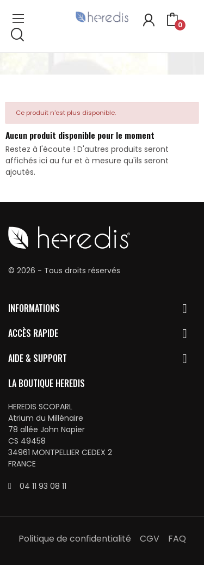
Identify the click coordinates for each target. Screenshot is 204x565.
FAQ (177, 538)
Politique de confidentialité (74, 538)
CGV (149, 538)
